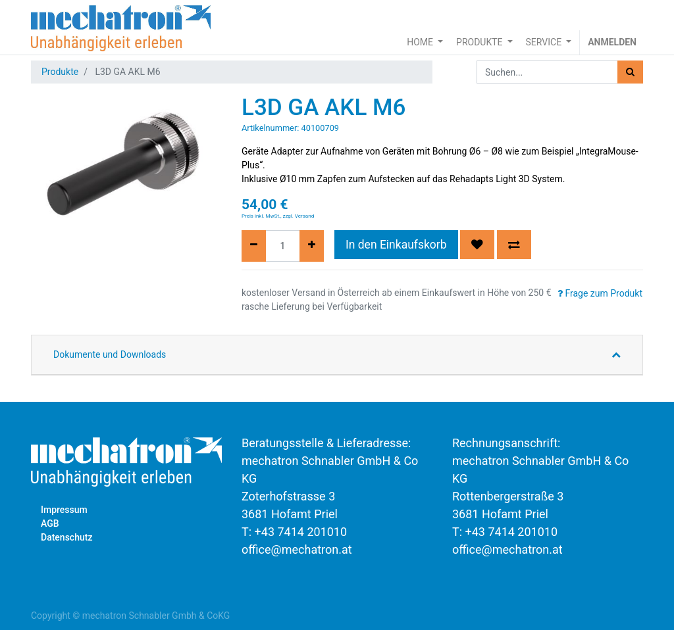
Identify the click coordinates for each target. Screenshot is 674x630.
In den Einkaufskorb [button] (396, 244)
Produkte (59, 71)
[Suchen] (630, 72)
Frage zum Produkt (599, 293)
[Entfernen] (254, 246)
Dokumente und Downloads (109, 354)
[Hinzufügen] (311, 246)
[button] (477, 244)
